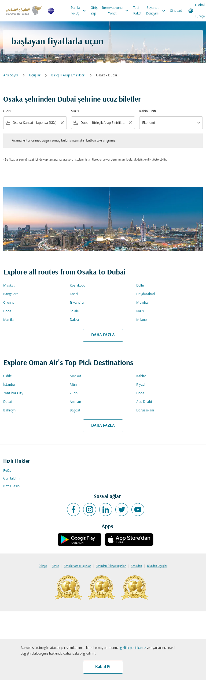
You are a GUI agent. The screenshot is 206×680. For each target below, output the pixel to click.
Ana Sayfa (10, 75)
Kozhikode (77, 286)
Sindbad (176, 11)
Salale (74, 311)
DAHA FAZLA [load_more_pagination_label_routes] (103, 335)
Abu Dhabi (144, 402)
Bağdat (75, 410)
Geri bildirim (12, 479)
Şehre (55, 566)
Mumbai (142, 303)
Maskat (9, 286)
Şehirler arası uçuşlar (77, 566)
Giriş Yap (94, 11)
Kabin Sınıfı (147, 111)
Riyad (140, 385)
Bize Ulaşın (11, 486)
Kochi (74, 294)
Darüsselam (145, 410)
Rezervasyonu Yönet (116, 10)
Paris (140, 311)
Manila (8, 320)
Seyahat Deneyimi (157, 10)
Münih (74, 385)
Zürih (74, 393)
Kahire (141, 376)
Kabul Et (103, 667)
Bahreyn (9, 410)
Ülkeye (43, 566)
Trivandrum (78, 303)
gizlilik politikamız (133, 648)
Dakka (74, 320)
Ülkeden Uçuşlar (157, 566)
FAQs (7, 471)
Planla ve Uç (80, 10)
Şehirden (136, 566)
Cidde (7, 376)
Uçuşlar (35, 75)
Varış (75, 111)
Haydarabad (145, 294)
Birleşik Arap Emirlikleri (68, 75)
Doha (7, 311)
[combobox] (35, 123)
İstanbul (9, 385)
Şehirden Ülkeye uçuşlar (111, 566)
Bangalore (10, 294)
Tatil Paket (137, 11)
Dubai (7, 402)
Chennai (9, 303)
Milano (141, 320)
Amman (75, 402)
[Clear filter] (62, 123)
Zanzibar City (13, 393)
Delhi (140, 286)
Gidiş (7, 111)
